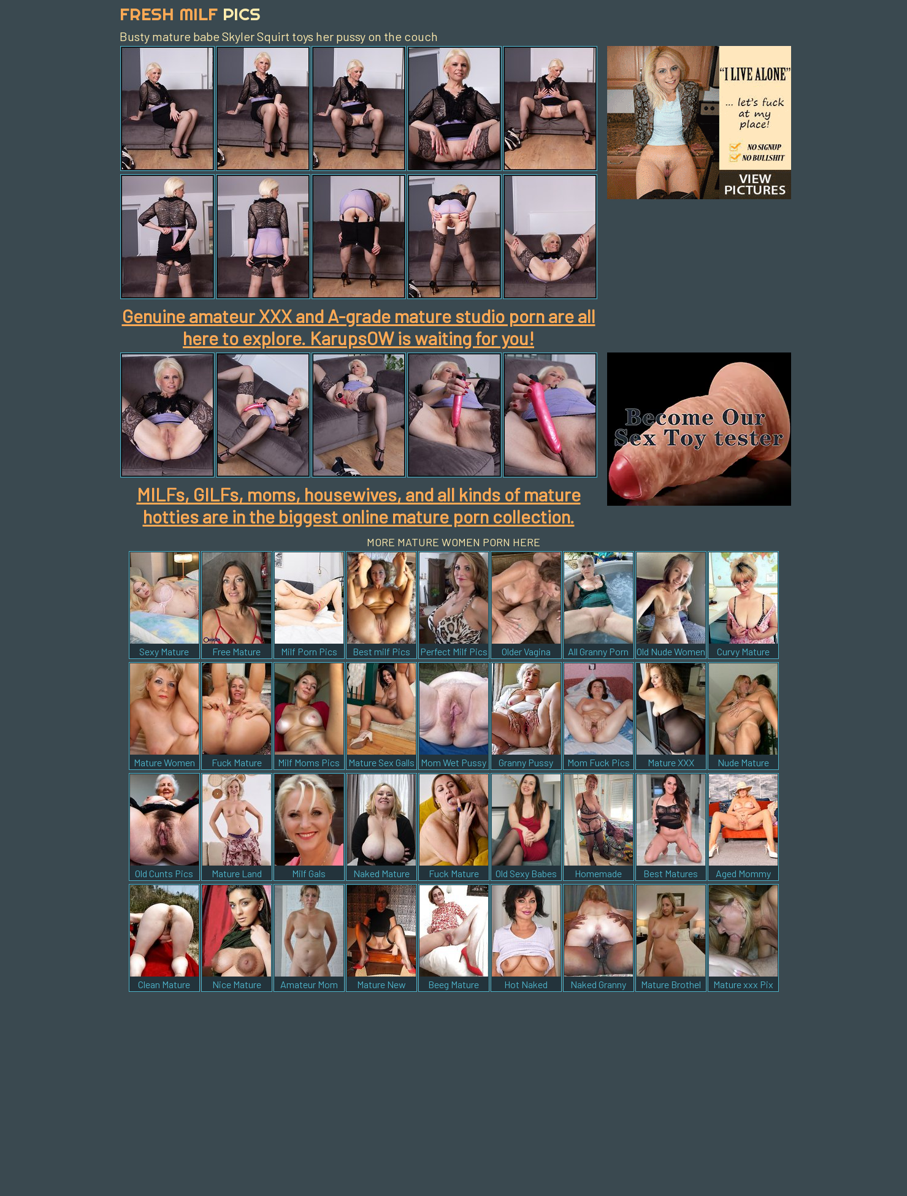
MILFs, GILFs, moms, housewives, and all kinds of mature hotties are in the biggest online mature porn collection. (359, 505)
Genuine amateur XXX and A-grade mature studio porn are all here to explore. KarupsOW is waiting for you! (358, 327)
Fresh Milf (190, 14)
